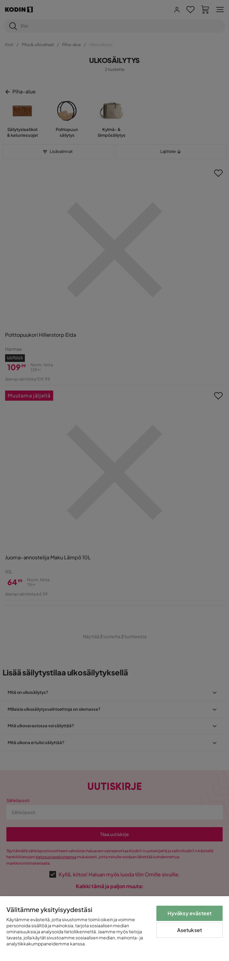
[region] (114, 928)
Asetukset (189, 930)
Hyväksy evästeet (190, 913)
